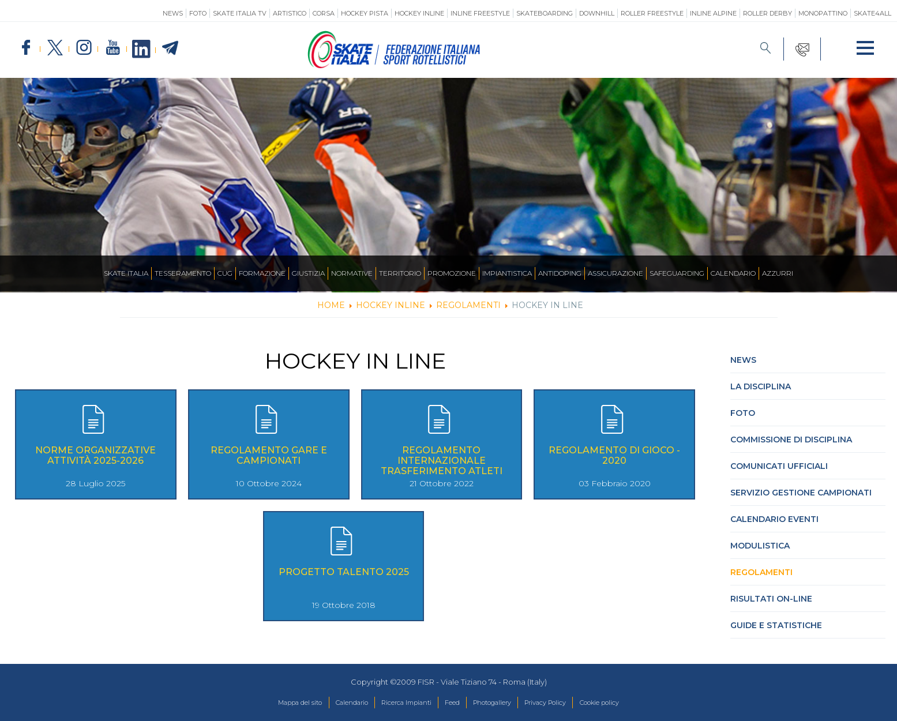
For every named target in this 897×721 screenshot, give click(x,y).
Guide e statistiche (776, 625)
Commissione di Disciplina (791, 439)
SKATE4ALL (872, 13)
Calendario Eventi (774, 519)
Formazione (262, 273)
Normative (352, 273)
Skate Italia (126, 273)
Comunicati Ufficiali (779, 466)
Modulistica (760, 545)
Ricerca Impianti (397, 703)
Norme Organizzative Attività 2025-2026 (95, 455)
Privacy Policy (562, 703)
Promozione (451, 273)
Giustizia (308, 273)
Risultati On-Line (771, 599)
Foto (198, 13)
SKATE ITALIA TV (240, 13)
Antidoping (559, 273)
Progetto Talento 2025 (344, 571)
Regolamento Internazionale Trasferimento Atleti (441, 460)
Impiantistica (507, 273)
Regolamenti (761, 572)
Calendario (733, 273)
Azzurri (777, 273)
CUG (224, 273)
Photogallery (499, 703)
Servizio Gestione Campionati (801, 492)
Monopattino (822, 13)
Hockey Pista (364, 13)
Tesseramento (183, 273)
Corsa (324, 13)
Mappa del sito (271, 703)
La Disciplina (760, 386)
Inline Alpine (713, 13)
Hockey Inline (419, 13)
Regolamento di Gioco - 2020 (614, 455)
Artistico (289, 13)
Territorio (400, 273)
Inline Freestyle (480, 13)
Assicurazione (615, 273)
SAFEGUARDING (677, 273)
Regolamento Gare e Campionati (269, 455)
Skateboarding (544, 13)
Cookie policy (627, 703)
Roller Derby (767, 13)
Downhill (596, 13)
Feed (451, 703)
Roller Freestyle (652, 13)
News (173, 13)
